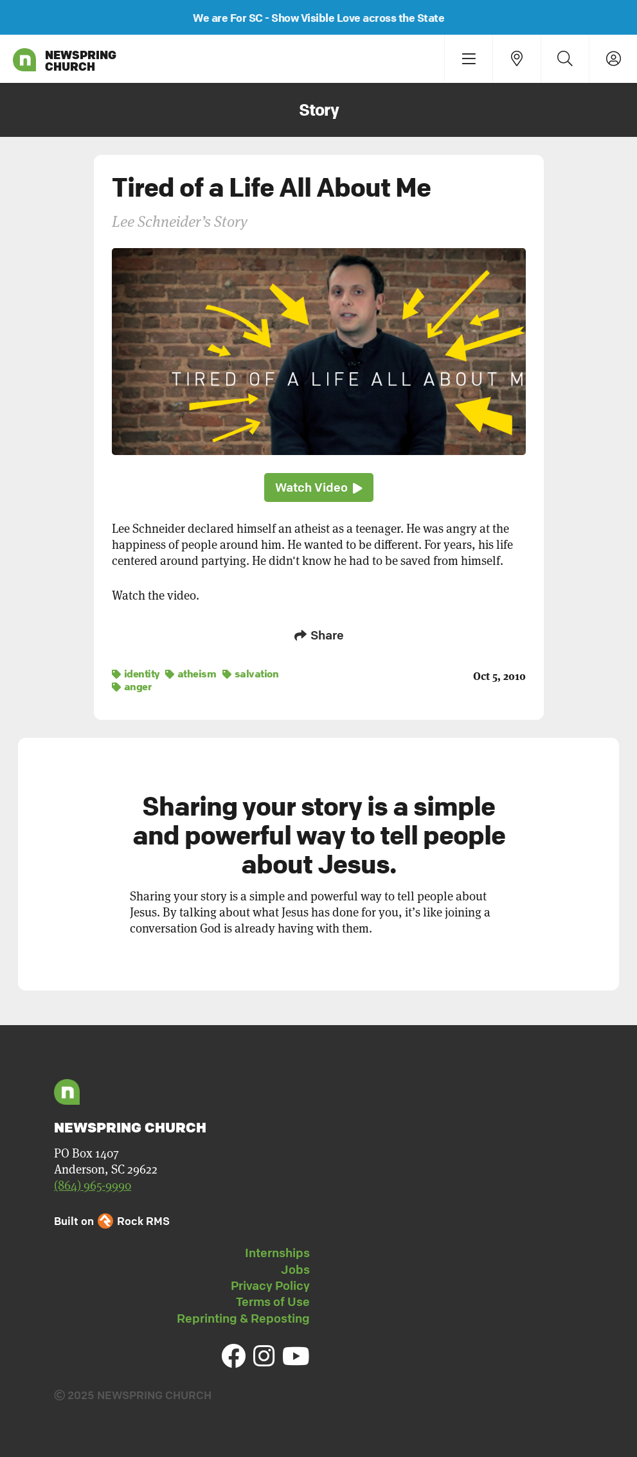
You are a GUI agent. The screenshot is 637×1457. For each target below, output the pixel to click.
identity (135, 673)
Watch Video (319, 487)
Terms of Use (273, 1301)
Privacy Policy (270, 1285)
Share (319, 635)
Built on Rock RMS (112, 1221)
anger (132, 686)
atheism (191, 673)
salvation (250, 673)
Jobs (295, 1269)
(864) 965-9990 (92, 1185)
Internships (277, 1253)
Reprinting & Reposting (243, 1318)
